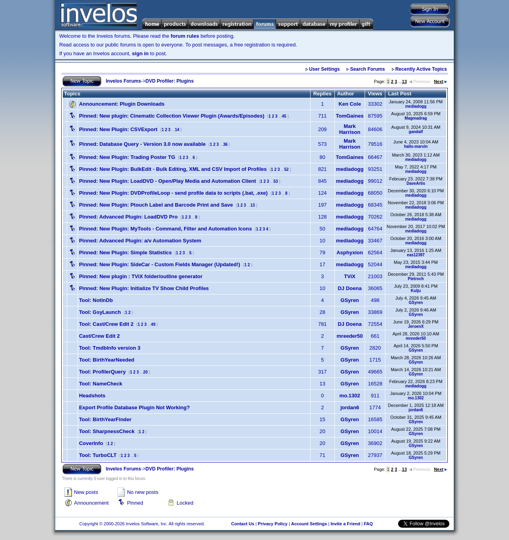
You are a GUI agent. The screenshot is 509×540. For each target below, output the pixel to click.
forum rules (185, 36)
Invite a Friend (345, 523)
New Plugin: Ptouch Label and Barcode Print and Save (156, 205)
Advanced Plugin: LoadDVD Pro (128, 217)
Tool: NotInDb (96, 300)
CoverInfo (91, 443)
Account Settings (309, 523)
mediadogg (415, 106)
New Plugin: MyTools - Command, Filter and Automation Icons (165, 229)
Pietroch (416, 279)
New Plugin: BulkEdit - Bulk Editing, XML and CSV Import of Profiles (173, 169)
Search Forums (367, 69)
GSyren (349, 300)
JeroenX (416, 326)
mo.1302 (349, 396)
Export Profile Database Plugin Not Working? (134, 407)
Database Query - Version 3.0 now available (142, 144)
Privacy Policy (273, 523)
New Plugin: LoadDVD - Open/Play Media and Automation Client (167, 181)
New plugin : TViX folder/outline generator (140, 276)
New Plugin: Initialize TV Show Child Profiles (144, 288)
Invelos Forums (123, 81)
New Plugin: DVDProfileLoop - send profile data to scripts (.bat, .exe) (173, 193)
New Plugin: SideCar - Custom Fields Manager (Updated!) (159, 264)
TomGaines (350, 116)
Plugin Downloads (122, 104)
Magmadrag (416, 118)
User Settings (324, 69)
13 (404, 81)
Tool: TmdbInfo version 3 (109, 348)
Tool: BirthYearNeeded (106, 360)
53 (276, 181)
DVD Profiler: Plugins (170, 81)
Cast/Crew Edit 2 (99, 336)
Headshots (92, 396)
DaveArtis (415, 183)
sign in (140, 53)
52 (286, 169)
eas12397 (416, 255)
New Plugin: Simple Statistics (125, 252)
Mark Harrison (349, 129)
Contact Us (242, 523)
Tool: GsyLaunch (100, 312)
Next (440, 81)
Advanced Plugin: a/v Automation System (140, 241)
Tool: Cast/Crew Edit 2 (106, 324)
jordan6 (349, 407)
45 (284, 116)
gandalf (416, 132)
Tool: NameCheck (100, 384)
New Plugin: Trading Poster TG (127, 157)
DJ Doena (349, 288)
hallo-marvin (415, 146)
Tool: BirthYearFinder (105, 419)
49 (153, 324)
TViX (350, 276)
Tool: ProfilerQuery (102, 372)
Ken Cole (349, 104)
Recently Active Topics (421, 69)
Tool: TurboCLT (98, 455)
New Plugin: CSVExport (118, 129)
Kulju (416, 290)
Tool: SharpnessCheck (107, 431)
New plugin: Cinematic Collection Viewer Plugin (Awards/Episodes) (171, 116)
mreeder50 (350, 336)
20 (145, 372)
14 (177, 130)
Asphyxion (349, 252)
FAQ (368, 523)
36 (225, 144)
